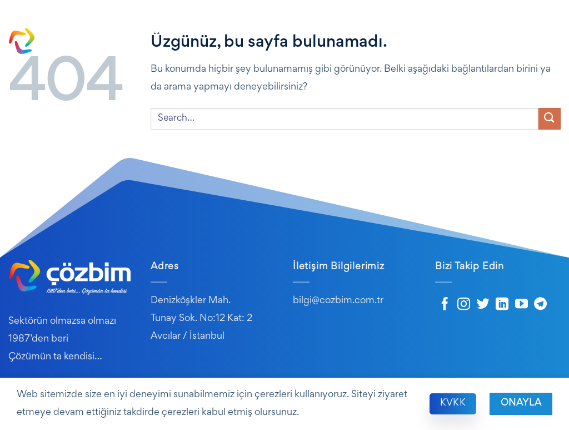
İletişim (546, 52)
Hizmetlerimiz (328, 31)
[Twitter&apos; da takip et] (483, 305)
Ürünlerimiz (262, 31)
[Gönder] (549, 119)
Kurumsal (206, 31)
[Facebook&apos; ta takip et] (444, 305)
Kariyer (541, 31)
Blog (444, 31)
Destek (477, 31)
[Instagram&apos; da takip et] (463, 305)
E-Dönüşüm (397, 31)
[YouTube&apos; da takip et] (521, 305)
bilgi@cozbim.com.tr (338, 300)
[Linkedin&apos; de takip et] (502, 305)
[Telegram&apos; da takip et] (540, 305)
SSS (509, 31)
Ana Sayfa (154, 31)
